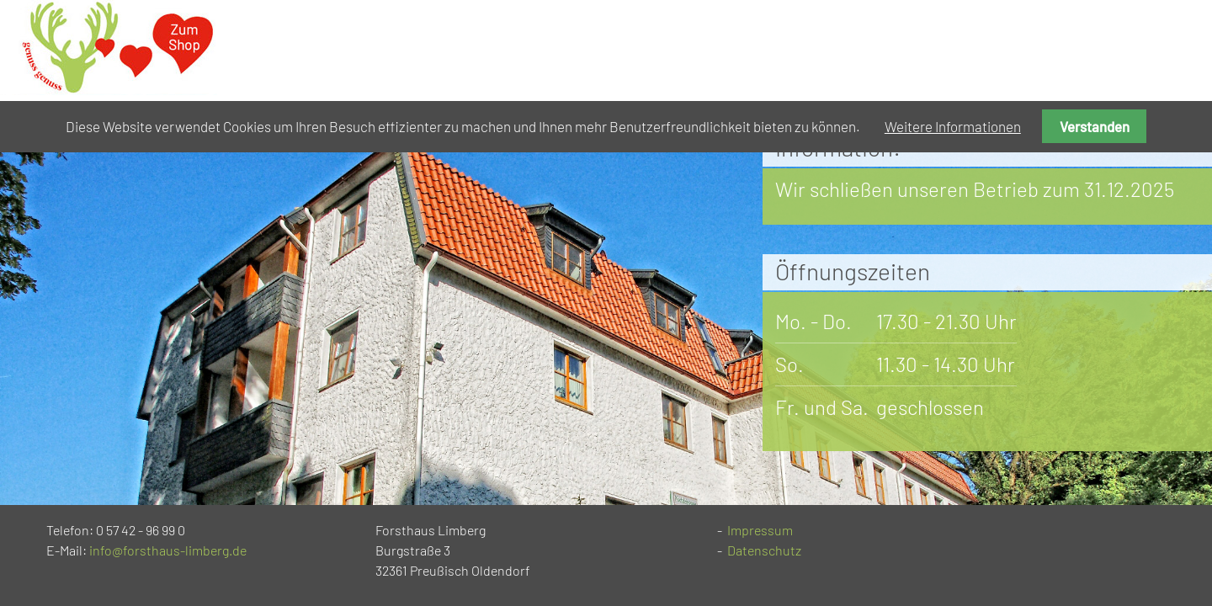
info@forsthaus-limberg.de (168, 550)
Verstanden (1095, 126)
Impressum (760, 530)
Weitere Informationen (953, 126)
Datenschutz (764, 550)
